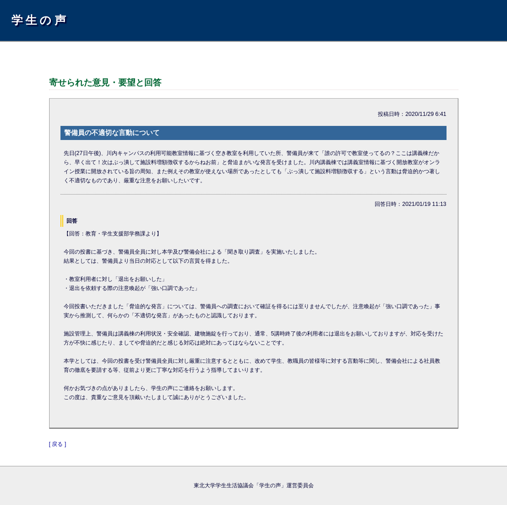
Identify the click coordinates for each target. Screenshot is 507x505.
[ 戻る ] (57, 444)
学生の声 (40, 20)
